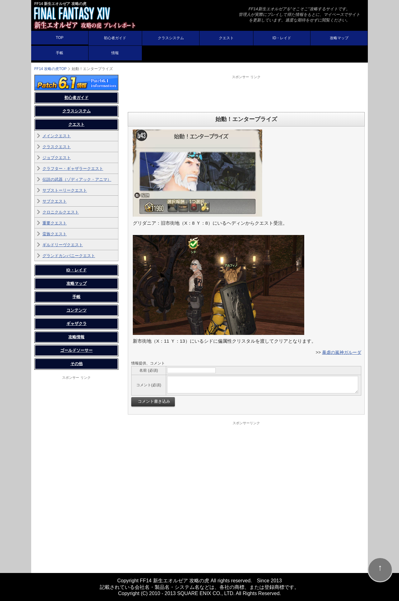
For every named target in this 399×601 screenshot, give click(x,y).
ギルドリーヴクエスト (62, 244)
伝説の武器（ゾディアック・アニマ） (76, 179)
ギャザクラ (76, 323)
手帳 (59, 53)
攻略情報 (76, 337)
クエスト (226, 38)
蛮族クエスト (54, 234)
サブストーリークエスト (64, 190)
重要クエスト (54, 223)
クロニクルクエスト (60, 212)
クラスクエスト (56, 146)
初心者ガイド (115, 38)
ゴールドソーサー (76, 350)
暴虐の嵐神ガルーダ (341, 352)
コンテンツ (76, 310)
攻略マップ (339, 38)
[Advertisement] (246, 93)
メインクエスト (56, 136)
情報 (115, 53)
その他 (76, 363)
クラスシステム (171, 38)
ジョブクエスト (56, 157)
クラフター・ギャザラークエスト (72, 168)
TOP (59, 37)
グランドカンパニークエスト (68, 255)
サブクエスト (54, 201)
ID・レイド (281, 38)
